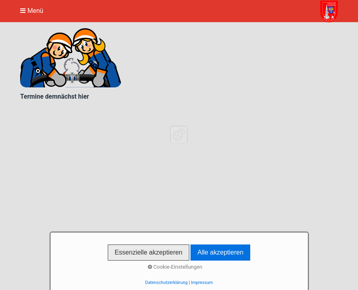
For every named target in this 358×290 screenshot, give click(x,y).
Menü (35, 10)
